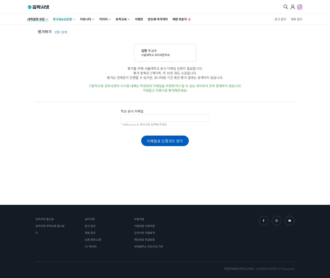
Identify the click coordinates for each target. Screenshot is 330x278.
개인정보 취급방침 (144, 240)
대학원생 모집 (38, 19)
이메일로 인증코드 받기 (165, 141)
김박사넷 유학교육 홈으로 (50, 226)
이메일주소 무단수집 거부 (148, 247)
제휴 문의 (296, 19)
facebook (263, 220)
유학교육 (123, 19)
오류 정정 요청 (93, 240)
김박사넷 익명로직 (144, 233)
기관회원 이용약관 (144, 226)
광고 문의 (280, 19)
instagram (276, 220)
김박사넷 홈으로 (45, 219)
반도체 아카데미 (158, 19)
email (290, 220)
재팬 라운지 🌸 (181, 19)
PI (37, 233)
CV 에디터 (90, 247)
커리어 (105, 19)
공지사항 (90, 219)
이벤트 (139, 19)
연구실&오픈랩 (64, 19)
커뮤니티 (87, 19)
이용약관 (139, 219)
